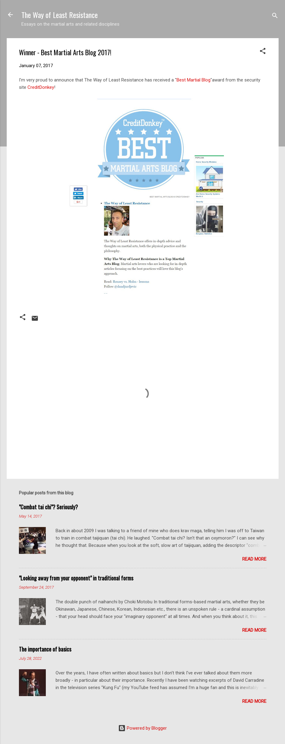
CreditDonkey (40, 87)
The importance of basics (45, 649)
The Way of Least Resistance (59, 14)
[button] (262, 52)
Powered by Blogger (142, 728)
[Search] (275, 16)
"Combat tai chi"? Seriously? (48, 507)
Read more (254, 559)
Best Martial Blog (193, 80)
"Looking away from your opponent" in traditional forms (76, 578)
